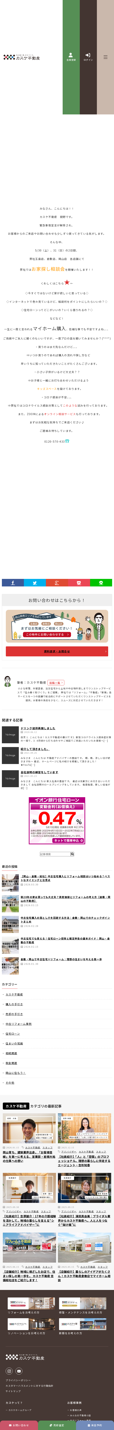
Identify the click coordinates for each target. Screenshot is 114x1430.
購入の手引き (14, 1004)
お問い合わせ (19, 1425)
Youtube (18, 1371)
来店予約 (95, 1425)
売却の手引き (14, 1014)
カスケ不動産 (14, 994)
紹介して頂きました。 (35, 749)
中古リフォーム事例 (19, 1024)
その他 (10, 1082)
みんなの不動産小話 (80, 1415)
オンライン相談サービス (60, 414)
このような (70, 405)
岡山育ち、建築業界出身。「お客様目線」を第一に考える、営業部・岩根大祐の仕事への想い (29, 1156)
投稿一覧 (54, 682)
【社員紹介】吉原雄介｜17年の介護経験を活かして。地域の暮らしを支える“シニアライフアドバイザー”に (29, 1220)
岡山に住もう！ (16, 1073)
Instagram (9, 1371)
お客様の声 (76, 1410)
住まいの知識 (14, 1043)
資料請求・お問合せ (57, 651)
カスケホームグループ (20, 1410)
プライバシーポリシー (18, 1380)
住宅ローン (13, 1033)
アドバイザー (68, 1151)
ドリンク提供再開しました (38, 728)
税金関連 (11, 1063)
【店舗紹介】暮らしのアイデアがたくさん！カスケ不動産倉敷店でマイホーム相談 (84, 1276)
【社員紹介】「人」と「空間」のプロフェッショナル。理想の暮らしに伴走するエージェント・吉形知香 (84, 1161)
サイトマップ (13, 1391)
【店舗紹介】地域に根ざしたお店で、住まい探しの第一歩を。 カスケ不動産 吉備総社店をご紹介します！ (29, 1276)
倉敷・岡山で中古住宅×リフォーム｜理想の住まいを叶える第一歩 (61, 959)
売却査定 (57, 1425)
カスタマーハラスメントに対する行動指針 (30, 1385)
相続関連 (11, 1053)
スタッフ (48, 1147)
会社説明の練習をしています (39, 772)
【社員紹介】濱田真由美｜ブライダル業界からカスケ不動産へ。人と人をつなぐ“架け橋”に (84, 1220)
